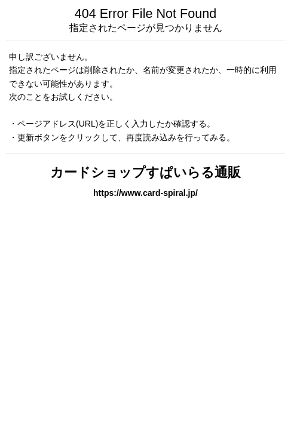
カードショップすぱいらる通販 (145, 172)
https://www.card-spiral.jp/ (145, 193)
